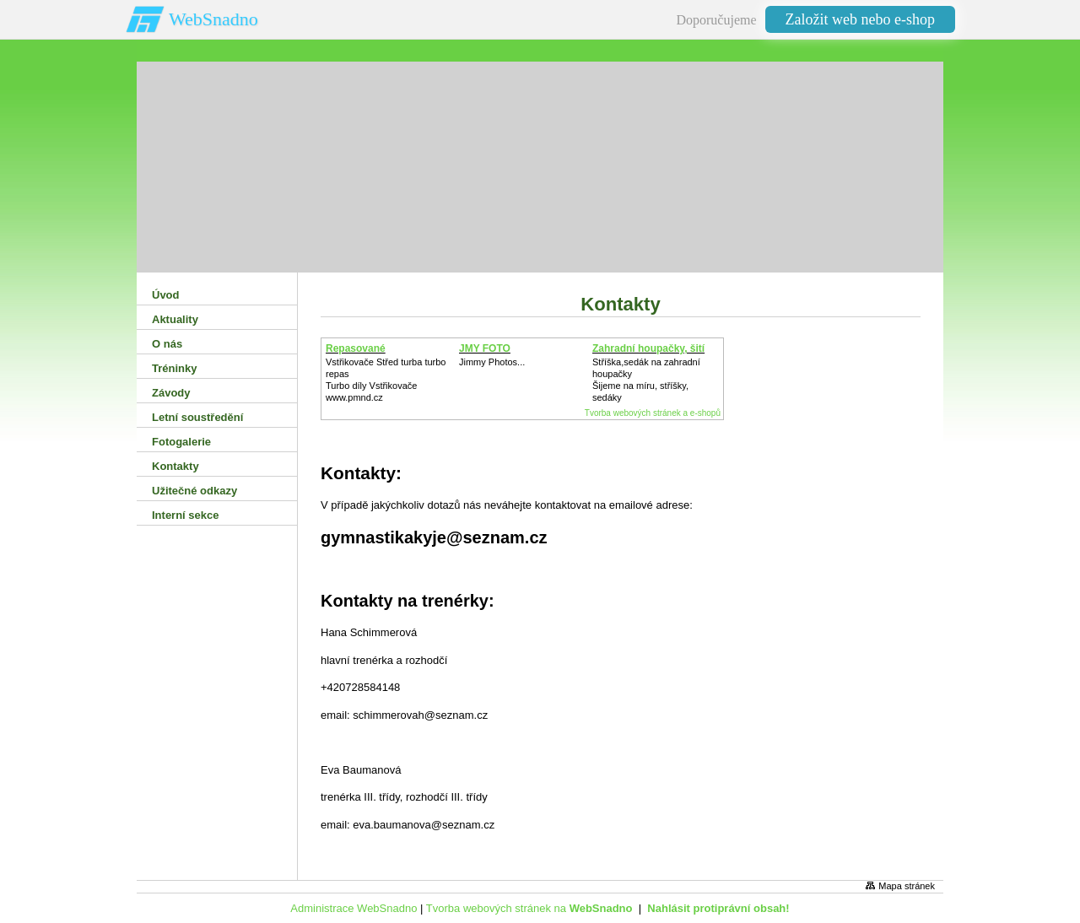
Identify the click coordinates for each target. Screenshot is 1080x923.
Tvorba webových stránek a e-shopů (653, 413)
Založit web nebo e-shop (860, 19)
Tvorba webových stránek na (529, 908)
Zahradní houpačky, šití (648, 348)
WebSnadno (213, 19)
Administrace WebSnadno (353, 908)
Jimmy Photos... (492, 362)
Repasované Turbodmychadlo (366, 354)
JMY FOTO (484, 348)
